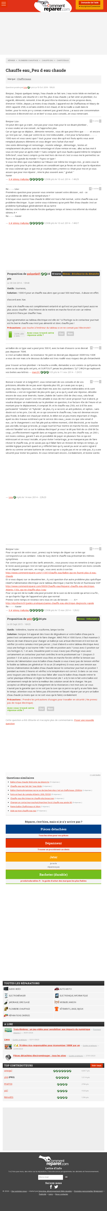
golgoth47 (34, 273)
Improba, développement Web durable (55, 1191)
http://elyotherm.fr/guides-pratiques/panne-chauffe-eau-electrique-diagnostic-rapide (50, 603)
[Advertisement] (53, 33)
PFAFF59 (8, 1084)
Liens (7, 1039)
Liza (25, 87)
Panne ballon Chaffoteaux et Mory (25, 806)
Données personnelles (83, 1191)
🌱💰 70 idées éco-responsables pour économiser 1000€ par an (46, 1045)
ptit (29, 619)
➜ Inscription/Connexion (89, 6)
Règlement (98, 1191)
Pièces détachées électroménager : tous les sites (39, 1055)
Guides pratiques (20, 1039)
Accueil (53, 6)
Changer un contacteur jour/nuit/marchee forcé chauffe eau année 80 (41, 802)
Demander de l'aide (89, 2)
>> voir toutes (95, 775)
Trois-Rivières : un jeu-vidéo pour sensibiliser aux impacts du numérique (51, 1029)
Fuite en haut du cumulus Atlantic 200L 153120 (30, 794)
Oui (61, 333)
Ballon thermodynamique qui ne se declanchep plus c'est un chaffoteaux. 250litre (46, 790)
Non (70, 333)
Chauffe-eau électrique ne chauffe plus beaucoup (32, 798)
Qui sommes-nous (19, 1191)
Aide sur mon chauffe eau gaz (23, 810)
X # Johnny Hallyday (19, 179)
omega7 (8, 1070)
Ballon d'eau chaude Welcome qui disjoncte (29, 782)
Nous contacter (61, 1194)
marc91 (36, 372)
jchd (6, 1077)
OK (66, 1177)
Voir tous (96, 1065)
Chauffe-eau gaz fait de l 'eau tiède (26, 786)
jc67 (6, 1090)
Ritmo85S (8, 1097)
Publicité (42, 1194)
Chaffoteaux (24, 78)
